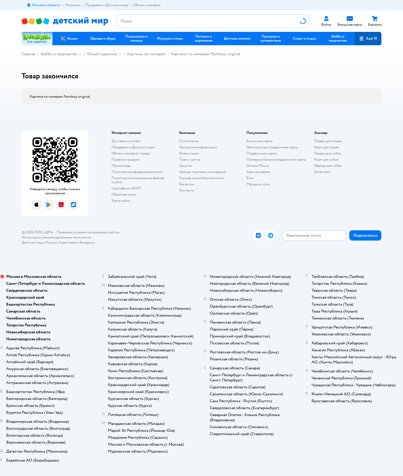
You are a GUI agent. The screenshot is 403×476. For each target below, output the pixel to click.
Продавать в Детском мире (133, 147)
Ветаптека (322, 172)
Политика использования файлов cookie (138, 180)
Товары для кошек (328, 141)
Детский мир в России (39, 242)
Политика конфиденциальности (137, 172)
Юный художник (102, 54)
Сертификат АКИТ (126, 188)
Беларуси (87, 242)
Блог (250, 178)
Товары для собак (327, 153)
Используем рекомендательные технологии (56, 237)
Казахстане (67, 242)
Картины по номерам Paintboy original (205, 54)
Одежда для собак (328, 165)
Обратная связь (124, 194)
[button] (368, 38)
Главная (28, 54)
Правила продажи (126, 159)
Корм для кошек (326, 147)
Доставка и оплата (126, 141)
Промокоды (121, 165)
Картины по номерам (146, 54)
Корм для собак (326, 159)
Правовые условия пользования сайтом (88, 232)
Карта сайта (121, 200)
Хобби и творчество (59, 54)
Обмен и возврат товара (131, 153)
